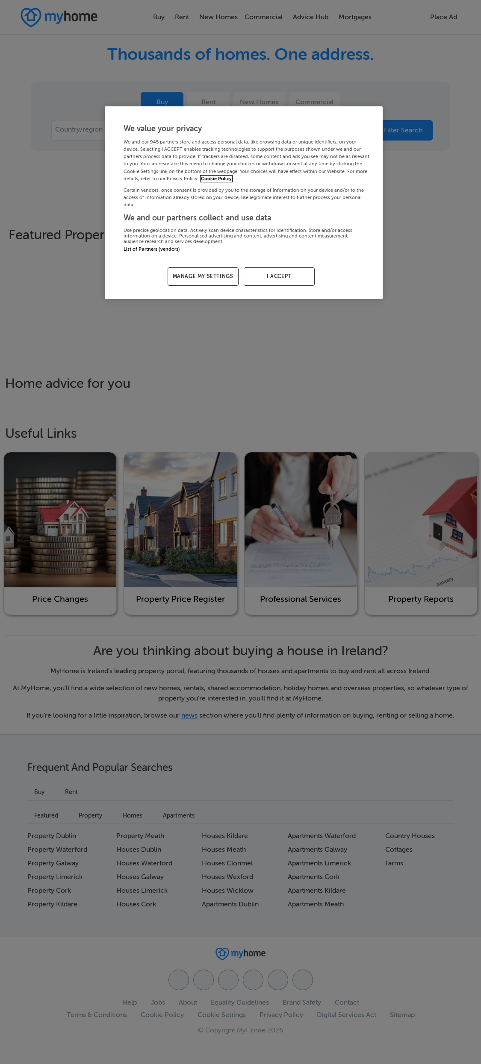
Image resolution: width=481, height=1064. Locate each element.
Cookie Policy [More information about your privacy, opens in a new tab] (216, 179)
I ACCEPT (279, 276)
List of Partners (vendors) (152, 249)
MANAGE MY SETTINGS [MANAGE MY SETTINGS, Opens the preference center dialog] (203, 276)
